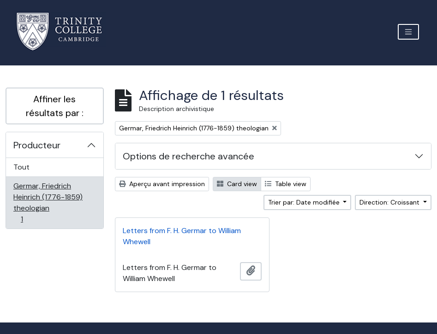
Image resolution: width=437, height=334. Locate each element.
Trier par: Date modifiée (304, 202)
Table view (285, 184)
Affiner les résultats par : (55, 106)
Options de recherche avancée (188, 156)
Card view (237, 184)
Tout (21, 167)
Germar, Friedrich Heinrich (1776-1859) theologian (48, 202)
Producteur (36, 145)
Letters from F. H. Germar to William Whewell (182, 236)
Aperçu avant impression (162, 184)
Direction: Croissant (390, 202)
